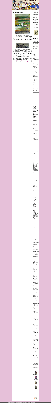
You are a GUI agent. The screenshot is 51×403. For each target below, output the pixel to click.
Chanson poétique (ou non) (35, 173)
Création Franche (34, 106)
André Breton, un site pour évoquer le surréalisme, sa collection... (35, 263)
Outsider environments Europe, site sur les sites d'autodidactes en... (35, 354)
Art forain (34, 154)
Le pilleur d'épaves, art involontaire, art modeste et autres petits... (35, 331)
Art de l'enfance (34, 150)
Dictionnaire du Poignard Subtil (36, 72)
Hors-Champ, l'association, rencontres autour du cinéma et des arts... (35, 297)
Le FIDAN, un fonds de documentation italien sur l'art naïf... (35, 324)
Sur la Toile (34, 228)
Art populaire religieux (35, 165)
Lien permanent (26, 60)
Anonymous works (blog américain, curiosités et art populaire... (35, 265)
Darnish (33, 128)
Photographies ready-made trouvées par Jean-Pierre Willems (36, 380)
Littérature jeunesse (34, 212)
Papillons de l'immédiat (35, 217)
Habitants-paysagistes (34, 110)
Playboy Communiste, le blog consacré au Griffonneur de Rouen (35, 358)
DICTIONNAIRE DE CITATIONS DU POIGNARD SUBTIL (35, 187)
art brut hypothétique (26, 61)
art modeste (35, 117)
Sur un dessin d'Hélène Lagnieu (36, 79)
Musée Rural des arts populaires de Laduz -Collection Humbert (36, 347)
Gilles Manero (34, 141)
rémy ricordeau (35, 111)
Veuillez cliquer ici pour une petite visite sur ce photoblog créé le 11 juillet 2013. (35, 44)
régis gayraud (34, 114)
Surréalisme (34, 229)
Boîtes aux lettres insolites (35, 169)
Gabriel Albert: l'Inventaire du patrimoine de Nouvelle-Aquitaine (35, 290)
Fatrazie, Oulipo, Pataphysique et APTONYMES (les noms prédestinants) (35, 286)
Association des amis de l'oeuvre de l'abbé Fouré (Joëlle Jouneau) (35, 270)
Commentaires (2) (29, 60)
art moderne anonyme (18, 61)
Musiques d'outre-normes (35, 214)
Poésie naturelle (35, 112)
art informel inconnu (22, 61)
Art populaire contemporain (35, 163)
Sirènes (33, 225)
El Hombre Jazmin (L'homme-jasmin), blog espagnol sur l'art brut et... (35, 284)
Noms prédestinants (35, 115)
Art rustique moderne (35, 166)
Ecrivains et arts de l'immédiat (35, 188)
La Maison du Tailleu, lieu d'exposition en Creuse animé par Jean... (35, 313)
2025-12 (33, 95)
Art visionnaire (34, 168)
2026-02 (33, 93)
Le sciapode (34, 121)
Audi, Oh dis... (34, 80)
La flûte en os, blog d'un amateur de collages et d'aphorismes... (35, 311)
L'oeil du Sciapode (34, 206)
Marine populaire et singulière (35, 213)
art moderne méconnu (14, 61)
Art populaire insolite (35, 164)
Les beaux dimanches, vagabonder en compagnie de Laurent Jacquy (35, 335)
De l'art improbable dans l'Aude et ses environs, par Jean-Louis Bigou (36, 280)
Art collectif (34, 149)
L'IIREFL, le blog (34, 304)
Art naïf (34, 115)
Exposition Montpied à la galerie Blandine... (35, 122)
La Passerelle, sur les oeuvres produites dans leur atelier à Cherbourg (35, 315)
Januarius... (34, 58)
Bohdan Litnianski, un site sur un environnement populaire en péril (35, 275)
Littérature (34, 211)
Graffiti (33, 198)
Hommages (34, 200)
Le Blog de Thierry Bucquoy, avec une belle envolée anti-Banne (35, 320)
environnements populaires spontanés (35, 109)
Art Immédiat (35, 107)
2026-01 (33, 94)
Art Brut (16, 60)
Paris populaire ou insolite (35, 218)
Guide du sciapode (34, 199)
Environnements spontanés (35, 118)
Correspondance (34, 178)
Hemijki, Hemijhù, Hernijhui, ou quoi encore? (18, 12)
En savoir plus (35, 402)
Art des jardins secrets (35, 153)
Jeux (33, 205)
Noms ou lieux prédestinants (35, 216)
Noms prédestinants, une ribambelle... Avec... (35, 127)
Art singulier (35, 111)
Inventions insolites (34, 204)
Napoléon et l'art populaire (35, 215)
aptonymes (34, 116)
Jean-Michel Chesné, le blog (35, 300)
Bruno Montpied (36, 116)
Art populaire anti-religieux (35, 162)
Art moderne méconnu (19, 60)
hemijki (30, 61)
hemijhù (29, 61)
